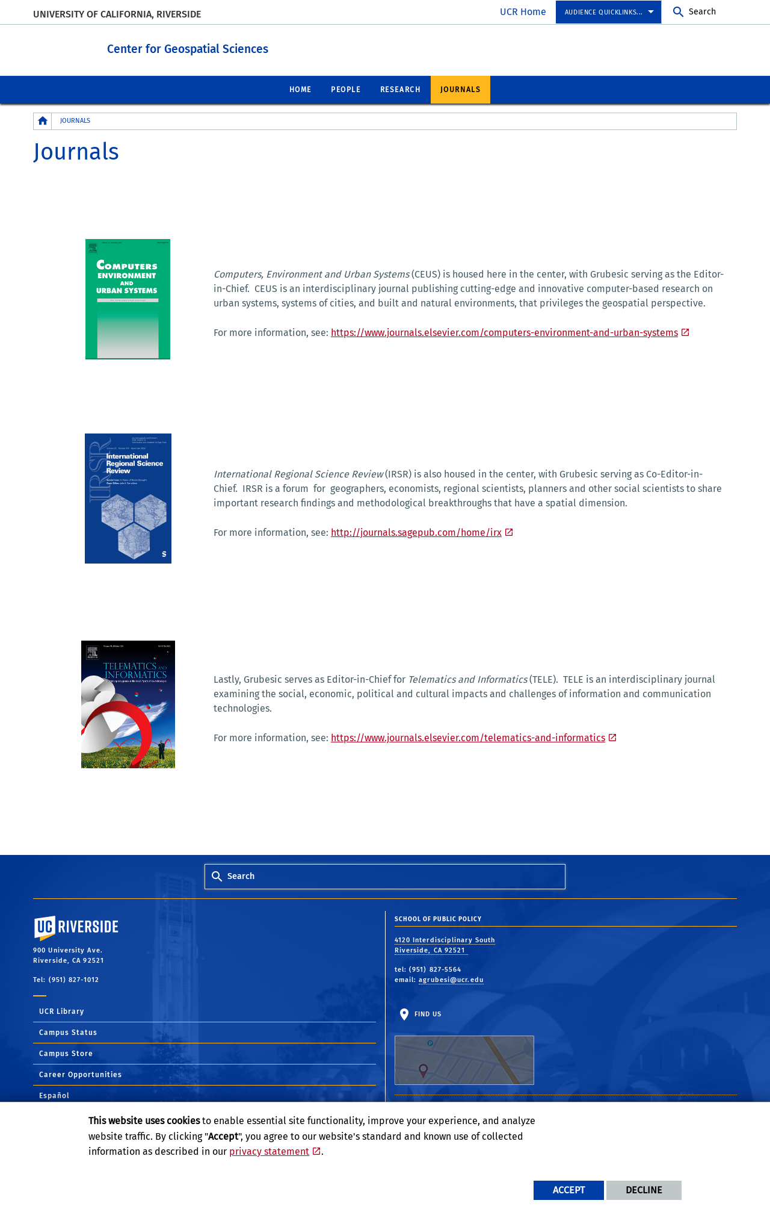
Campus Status (68, 1032)
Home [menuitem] (300, 89)
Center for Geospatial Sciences (231, 47)
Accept (569, 1190)
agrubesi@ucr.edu (451, 979)
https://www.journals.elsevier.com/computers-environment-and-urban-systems (504, 332)
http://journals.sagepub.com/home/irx (416, 532)
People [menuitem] (346, 89)
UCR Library (61, 1011)
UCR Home (523, 11)
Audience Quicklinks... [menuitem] (604, 12)
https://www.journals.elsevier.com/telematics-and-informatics (468, 737)
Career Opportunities (80, 1074)
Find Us (464, 1047)
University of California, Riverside (117, 14)
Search (702, 12)
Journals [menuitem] (460, 89)
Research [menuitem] (400, 89)
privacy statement (269, 1151)
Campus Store (66, 1053)
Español (54, 1095)
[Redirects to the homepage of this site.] (43, 121)
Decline (644, 1190)
